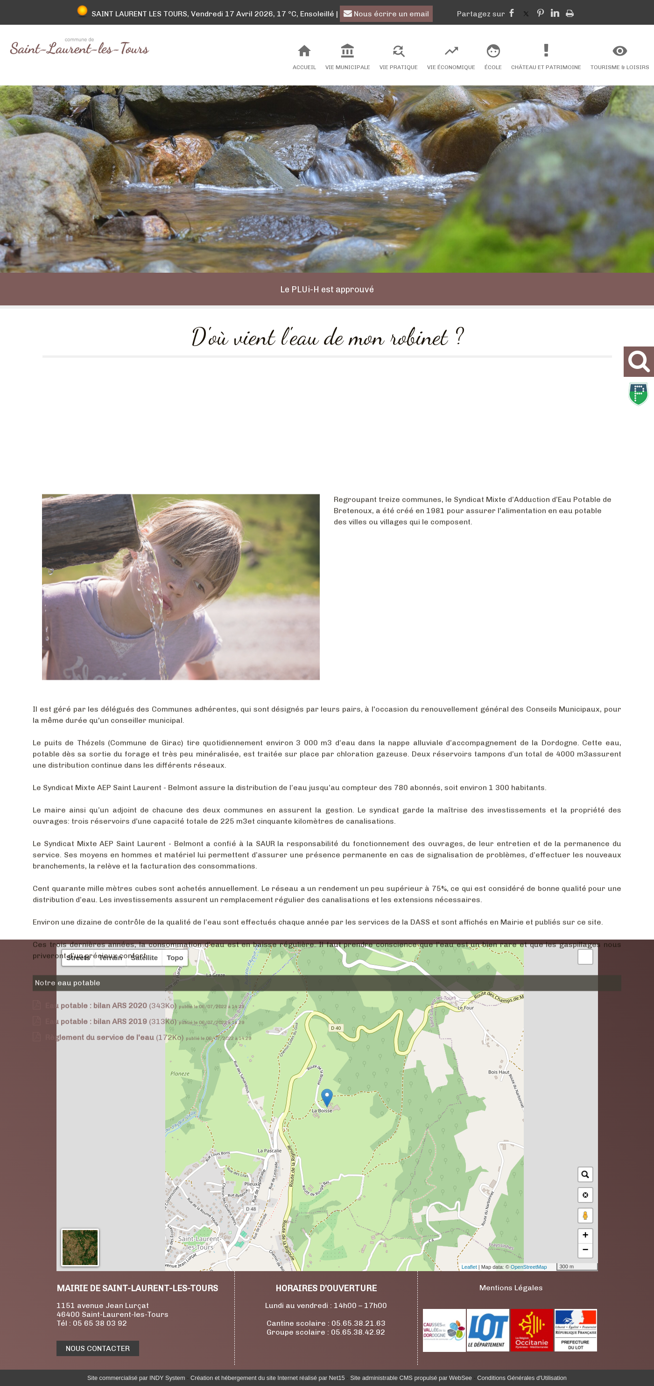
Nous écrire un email (386, 13)
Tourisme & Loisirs (620, 67)
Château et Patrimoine (546, 67)
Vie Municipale (347, 67)
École (493, 67)
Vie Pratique (399, 67)
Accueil (304, 67)
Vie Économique (451, 67)
